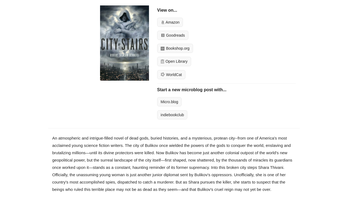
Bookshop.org (175, 48)
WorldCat (171, 74)
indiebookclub (172, 115)
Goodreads (173, 35)
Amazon (170, 22)
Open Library (174, 61)
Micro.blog (169, 102)
